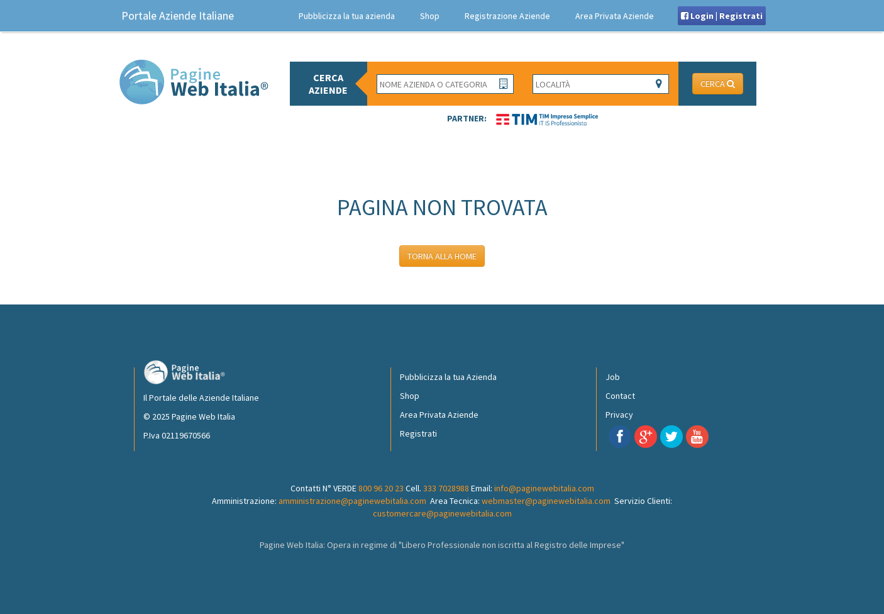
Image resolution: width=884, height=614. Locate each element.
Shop (429, 15)
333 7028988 (446, 488)
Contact (620, 395)
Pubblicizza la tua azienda (347, 15)
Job (612, 376)
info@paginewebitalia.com (544, 488)
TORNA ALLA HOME (442, 256)
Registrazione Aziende (507, 15)
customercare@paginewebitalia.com (442, 513)
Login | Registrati (722, 15)
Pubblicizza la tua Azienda (448, 376)
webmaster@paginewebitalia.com (546, 500)
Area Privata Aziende (614, 15)
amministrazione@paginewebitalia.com (352, 500)
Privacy (619, 414)
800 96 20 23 (381, 488)
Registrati (418, 433)
